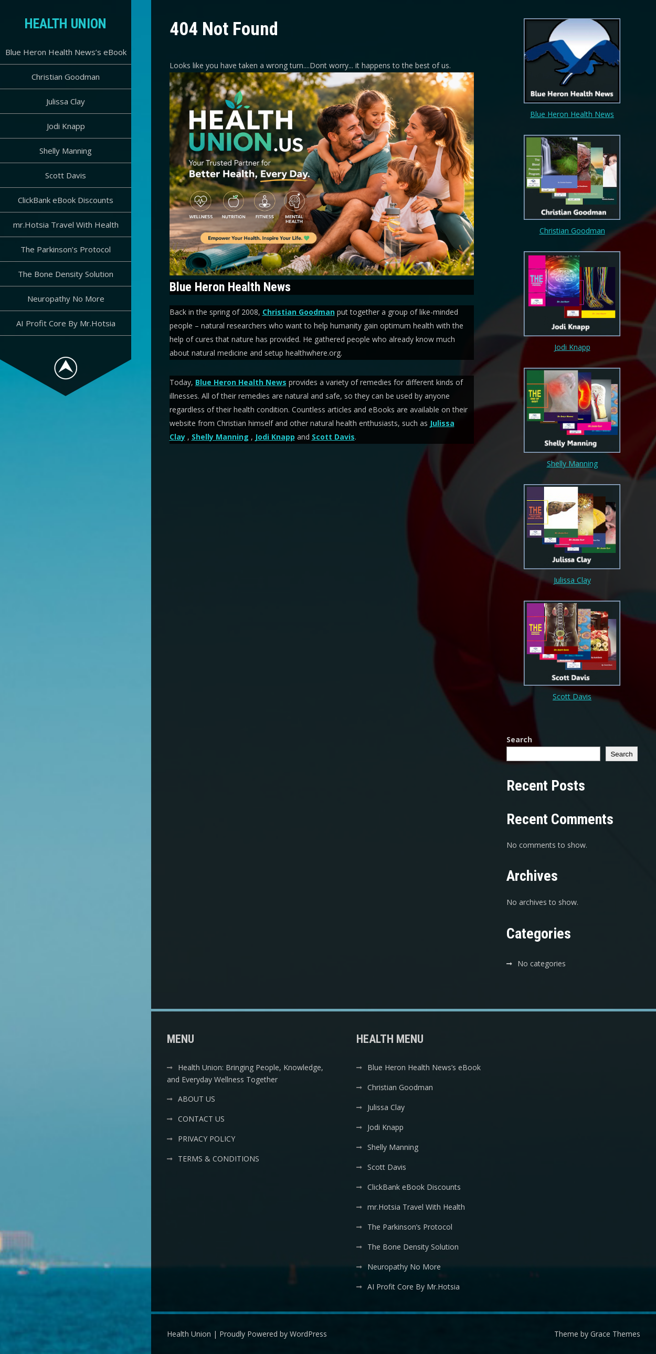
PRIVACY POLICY (206, 1139)
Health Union (66, 23)
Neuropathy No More (65, 298)
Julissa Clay (65, 101)
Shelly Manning (65, 150)
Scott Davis (65, 175)
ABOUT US (196, 1099)
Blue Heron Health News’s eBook (65, 52)
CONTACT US (201, 1119)
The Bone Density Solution (65, 274)
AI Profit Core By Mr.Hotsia (65, 323)
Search (519, 739)
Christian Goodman (65, 76)
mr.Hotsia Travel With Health (66, 224)
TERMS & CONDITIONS (218, 1159)
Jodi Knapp (66, 126)
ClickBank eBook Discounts (65, 200)
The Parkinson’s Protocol (65, 249)
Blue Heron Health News (241, 382)
